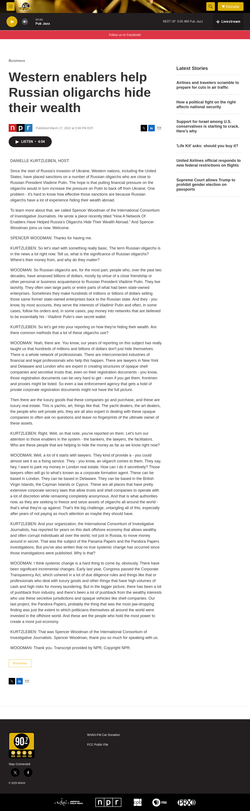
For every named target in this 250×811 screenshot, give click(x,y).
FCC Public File (97, 744)
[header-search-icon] (210, 6)
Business (17, 61)
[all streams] (228, 21)
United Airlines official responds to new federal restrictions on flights (208, 162)
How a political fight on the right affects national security (206, 104)
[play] (11, 21)
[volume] (25, 22)
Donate (232, 6)
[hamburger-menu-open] (10, 6)
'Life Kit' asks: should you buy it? (207, 146)
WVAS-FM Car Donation (103, 735)
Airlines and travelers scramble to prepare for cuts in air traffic (207, 85)
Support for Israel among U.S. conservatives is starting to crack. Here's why (207, 126)
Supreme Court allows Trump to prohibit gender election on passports (205, 185)
